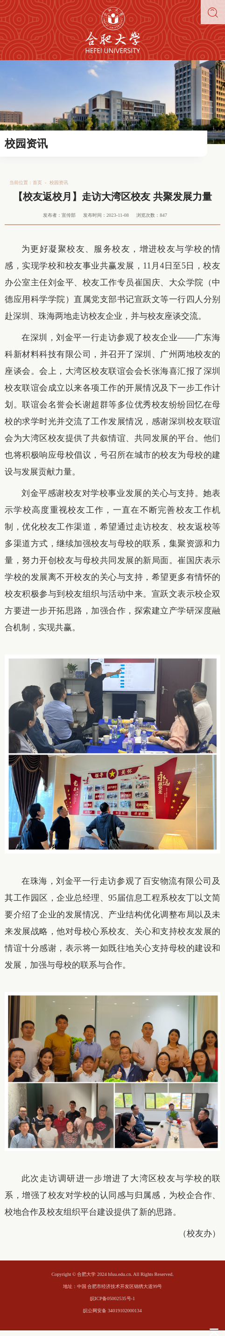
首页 (37, 182)
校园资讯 (58, 182)
